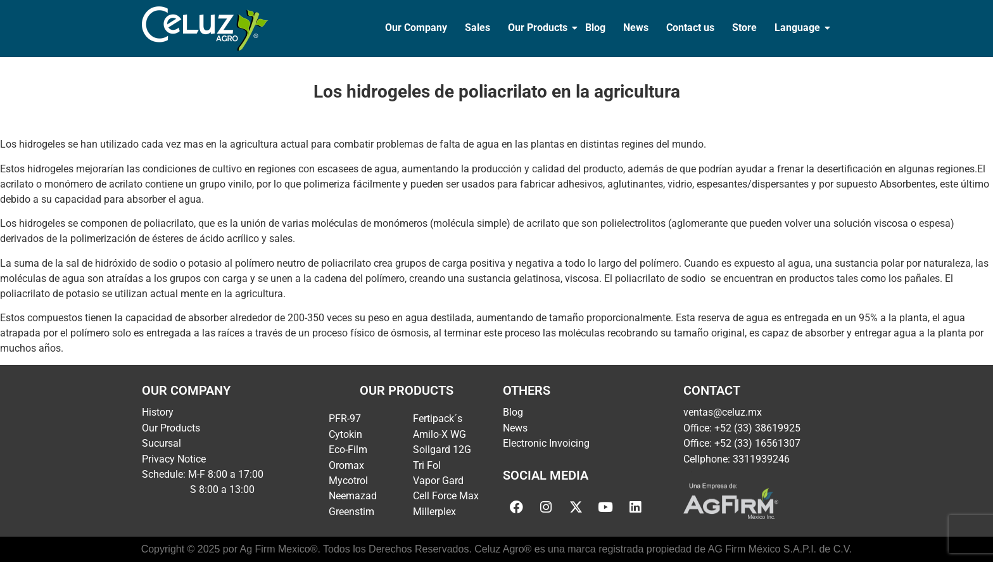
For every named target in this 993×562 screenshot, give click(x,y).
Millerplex (434, 512)
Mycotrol (348, 481)
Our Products (539, 28)
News (635, 28)
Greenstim (351, 512)
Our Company (416, 28)
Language (799, 28)
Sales (477, 28)
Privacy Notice (174, 459)
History (158, 412)
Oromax (346, 465)
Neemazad (353, 496)
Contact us (690, 28)
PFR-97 (345, 418)
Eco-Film (348, 450)
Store (744, 28)
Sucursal (161, 443)
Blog (595, 28)
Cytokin (345, 434)
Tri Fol (427, 465)
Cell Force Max (446, 496)
